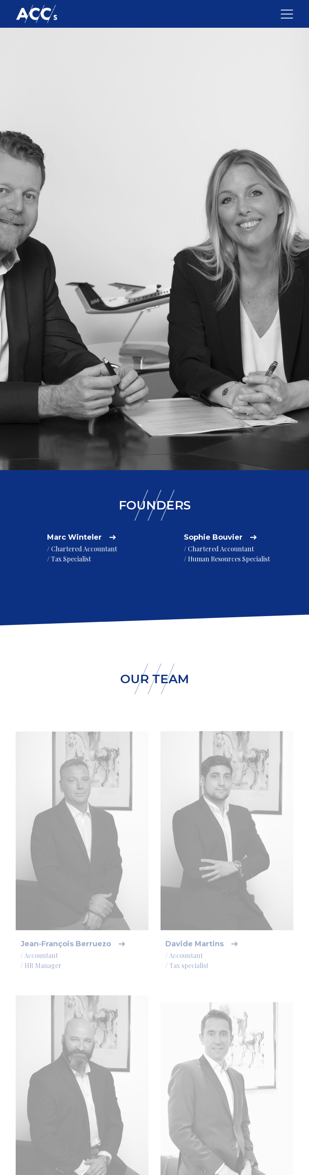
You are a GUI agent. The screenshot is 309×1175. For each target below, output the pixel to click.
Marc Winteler (74, 537)
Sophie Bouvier (213, 537)
